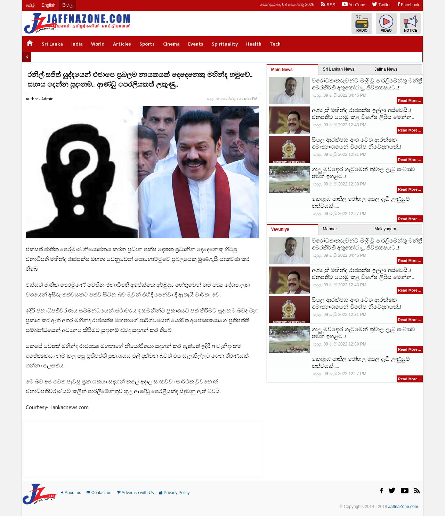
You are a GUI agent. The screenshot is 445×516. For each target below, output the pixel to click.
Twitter (381, 4)
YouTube (353, 4)
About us (71, 492)
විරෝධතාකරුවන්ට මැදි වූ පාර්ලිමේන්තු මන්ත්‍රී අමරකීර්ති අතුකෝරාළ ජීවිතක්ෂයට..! (367, 85)
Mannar (330, 229)
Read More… (409, 100)
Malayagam (385, 229)
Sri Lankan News (338, 69)
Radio (362, 23)
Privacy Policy (174, 492)
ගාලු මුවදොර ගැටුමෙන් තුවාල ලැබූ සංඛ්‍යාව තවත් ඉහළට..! (363, 173)
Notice (411, 23)
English (48, 5)
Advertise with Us (135, 492)
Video (386, 23)
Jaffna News (385, 69)
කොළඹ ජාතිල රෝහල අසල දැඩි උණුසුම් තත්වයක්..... (361, 203)
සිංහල (67, 5)
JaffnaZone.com (403, 506)
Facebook (408, 4)
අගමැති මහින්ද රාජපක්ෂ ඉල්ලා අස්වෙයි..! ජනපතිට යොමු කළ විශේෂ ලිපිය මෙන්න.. (363, 114)
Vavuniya (280, 229)
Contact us (99, 492)
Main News (282, 69)
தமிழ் (30, 5)
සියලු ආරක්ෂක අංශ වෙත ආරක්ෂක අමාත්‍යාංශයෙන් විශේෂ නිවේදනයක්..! (357, 144)
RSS (328, 4)
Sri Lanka (52, 44)
